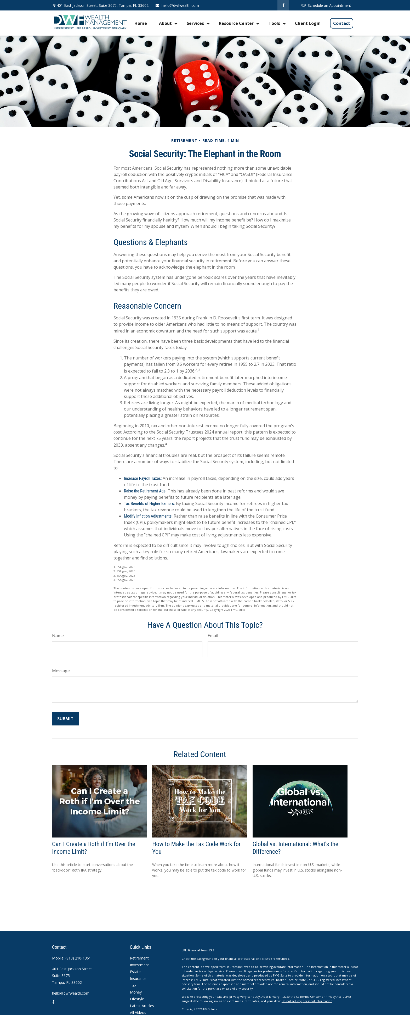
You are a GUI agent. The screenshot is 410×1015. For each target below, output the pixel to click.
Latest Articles (142, 1005)
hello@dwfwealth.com (177, 5)
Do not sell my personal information (307, 1001)
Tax (133, 985)
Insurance (138, 978)
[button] (140, 23)
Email (213, 636)
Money (136, 992)
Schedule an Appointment (326, 5)
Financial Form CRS (200, 950)
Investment (139, 964)
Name (58, 636)
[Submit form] (65, 718)
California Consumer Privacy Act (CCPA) (323, 997)
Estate (135, 971)
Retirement (139, 958)
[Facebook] (283, 5)
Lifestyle (137, 998)
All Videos (138, 1012)
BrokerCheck (280, 959)
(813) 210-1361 (78, 958)
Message (61, 671)
